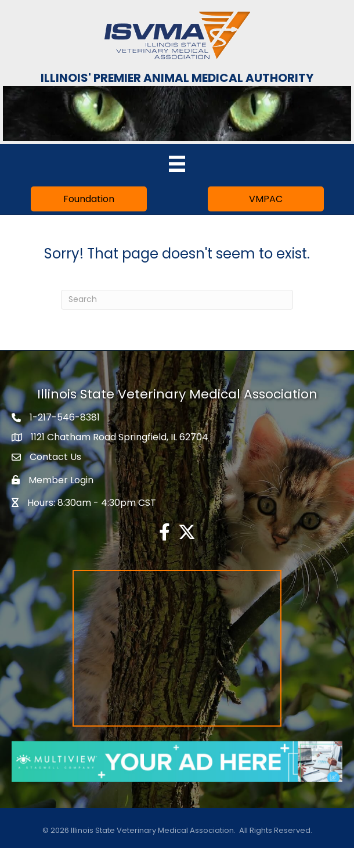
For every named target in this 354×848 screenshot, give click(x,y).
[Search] (177, 300)
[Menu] (177, 164)
